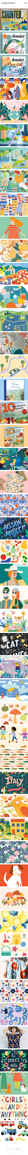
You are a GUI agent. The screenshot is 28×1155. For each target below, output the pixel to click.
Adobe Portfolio (16, 1152)
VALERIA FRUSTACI (8, 3)
